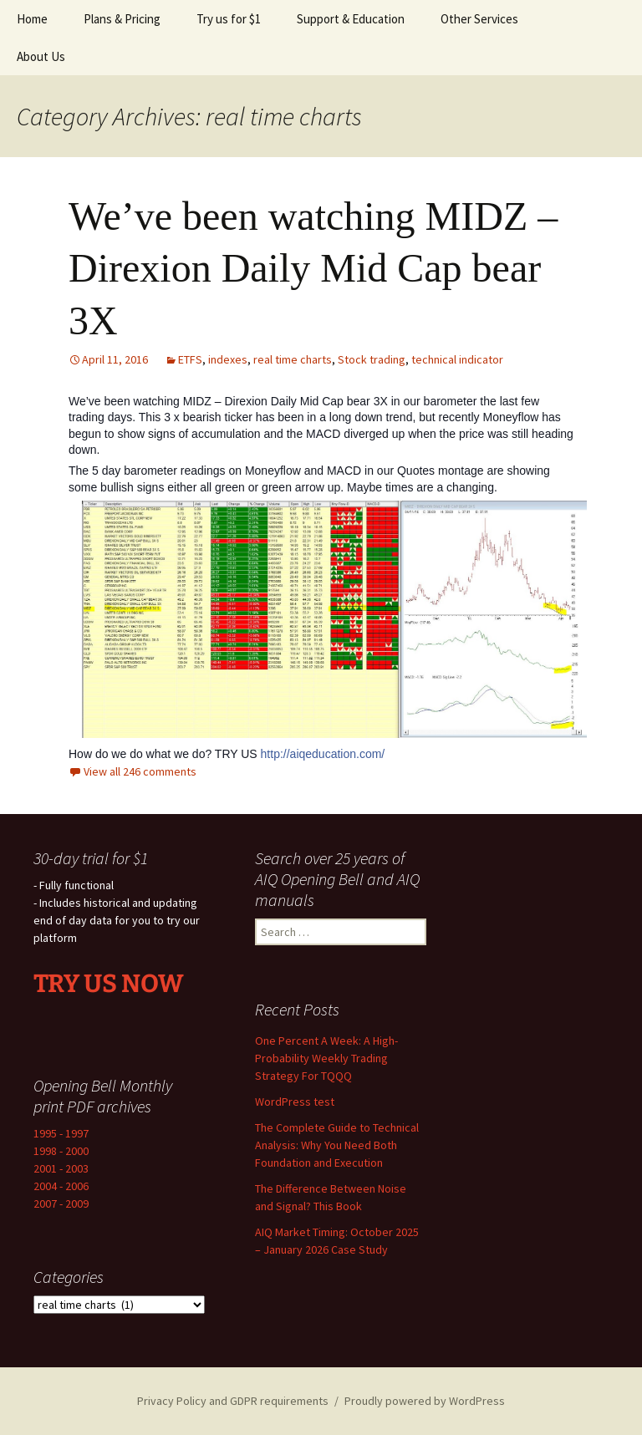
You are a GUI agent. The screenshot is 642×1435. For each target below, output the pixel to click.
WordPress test (294, 1101)
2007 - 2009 (61, 1203)
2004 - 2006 (61, 1185)
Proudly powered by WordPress (424, 1400)
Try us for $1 (228, 19)
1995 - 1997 (61, 1133)
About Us (41, 56)
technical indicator (457, 359)
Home (32, 19)
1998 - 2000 (61, 1150)
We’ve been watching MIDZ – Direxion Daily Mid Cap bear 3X (313, 268)
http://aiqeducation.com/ (323, 754)
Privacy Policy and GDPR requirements (233, 1400)
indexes (227, 359)
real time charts (292, 359)
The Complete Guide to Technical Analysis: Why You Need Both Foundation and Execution (337, 1145)
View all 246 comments (140, 771)
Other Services (479, 19)
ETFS (190, 359)
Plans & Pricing (122, 19)
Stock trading (371, 359)
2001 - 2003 (61, 1168)
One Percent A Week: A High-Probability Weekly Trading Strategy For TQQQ (326, 1058)
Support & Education (351, 19)
